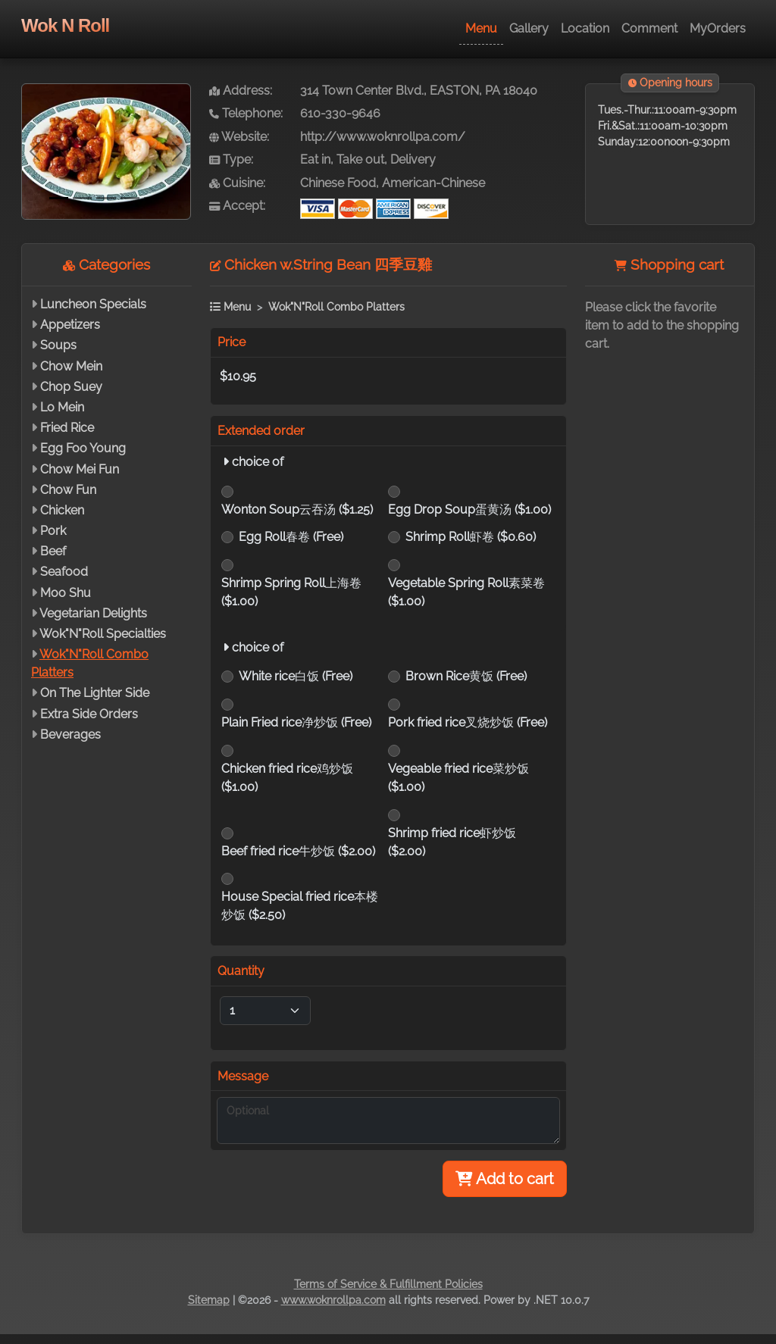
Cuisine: (237, 183)
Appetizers (70, 324)
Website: (239, 137)
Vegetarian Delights (93, 613)
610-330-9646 (340, 113)
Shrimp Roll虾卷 (470, 537)
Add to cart (504, 1179)
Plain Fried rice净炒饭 (296, 722)
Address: (240, 90)
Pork (53, 531)
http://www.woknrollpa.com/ (382, 137)
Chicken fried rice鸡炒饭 (287, 777)
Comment (649, 28)
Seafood (64, 571)
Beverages (70, 734)
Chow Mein (71, 366)
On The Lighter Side (94, 693)
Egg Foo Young (83, 448)
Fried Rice (67, 427)
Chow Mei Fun (79, 469)
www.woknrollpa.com (333, 1300)
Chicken (62, 510)
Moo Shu (65, 593)
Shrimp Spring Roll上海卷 (291, 592)
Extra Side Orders (89, 714)
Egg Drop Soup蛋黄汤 (469, 509)
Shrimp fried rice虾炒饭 (452, 842)
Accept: (237, 205)
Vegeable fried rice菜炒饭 (458, 777)
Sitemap (209, 1300)
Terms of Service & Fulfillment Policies (388, 1284)
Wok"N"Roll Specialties (102, 634)
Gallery (529, 28)
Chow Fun (68, 490)
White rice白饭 (295, 676)
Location (585, 28)
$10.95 (238, 376)
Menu (481, 28)
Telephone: (246, 113)
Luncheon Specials (93, 304)
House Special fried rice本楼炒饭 (299, 905)
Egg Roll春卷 (291, 537)
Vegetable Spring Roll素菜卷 (466, 592)
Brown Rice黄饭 (466, 676)
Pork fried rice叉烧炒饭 (467, 722)
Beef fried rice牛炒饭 (298, 851)
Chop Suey (71, 387)
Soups (58, 345)
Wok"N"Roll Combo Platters (336, 306)
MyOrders (718, 28)
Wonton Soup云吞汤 (297, 509)
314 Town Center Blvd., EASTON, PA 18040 (418, 90)
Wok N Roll (65, 25)
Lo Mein (62, 407)
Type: (231, 159)
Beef (53, 551)
